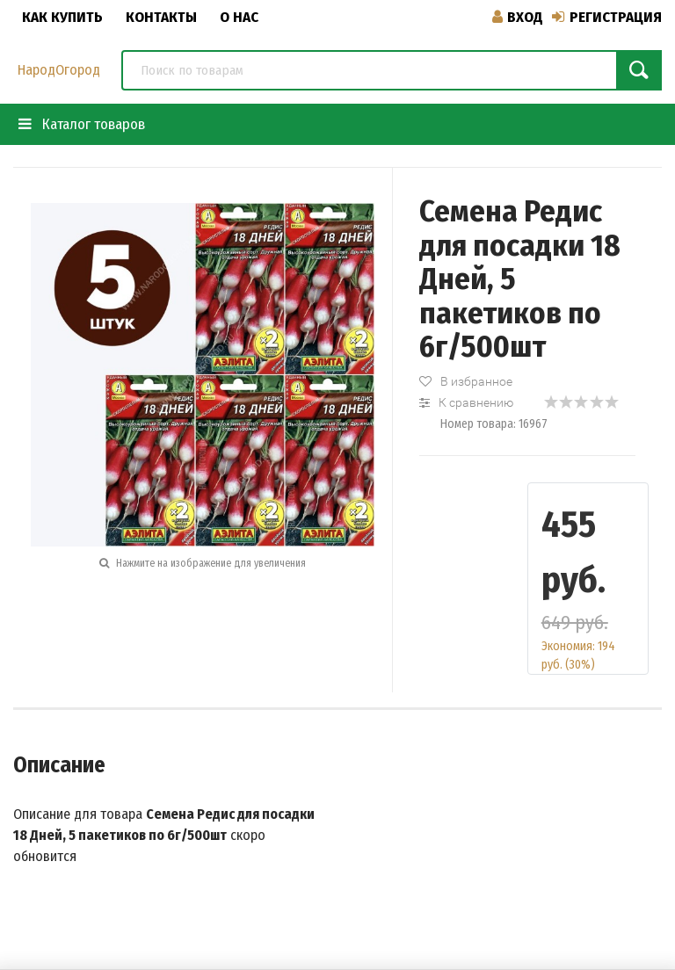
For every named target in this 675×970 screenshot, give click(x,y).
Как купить (62, 17)
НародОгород (59, 70)
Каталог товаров (81, 124)
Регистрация (607, 17)
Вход (517, 17)
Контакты (161, 17)
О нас (239, 17)
